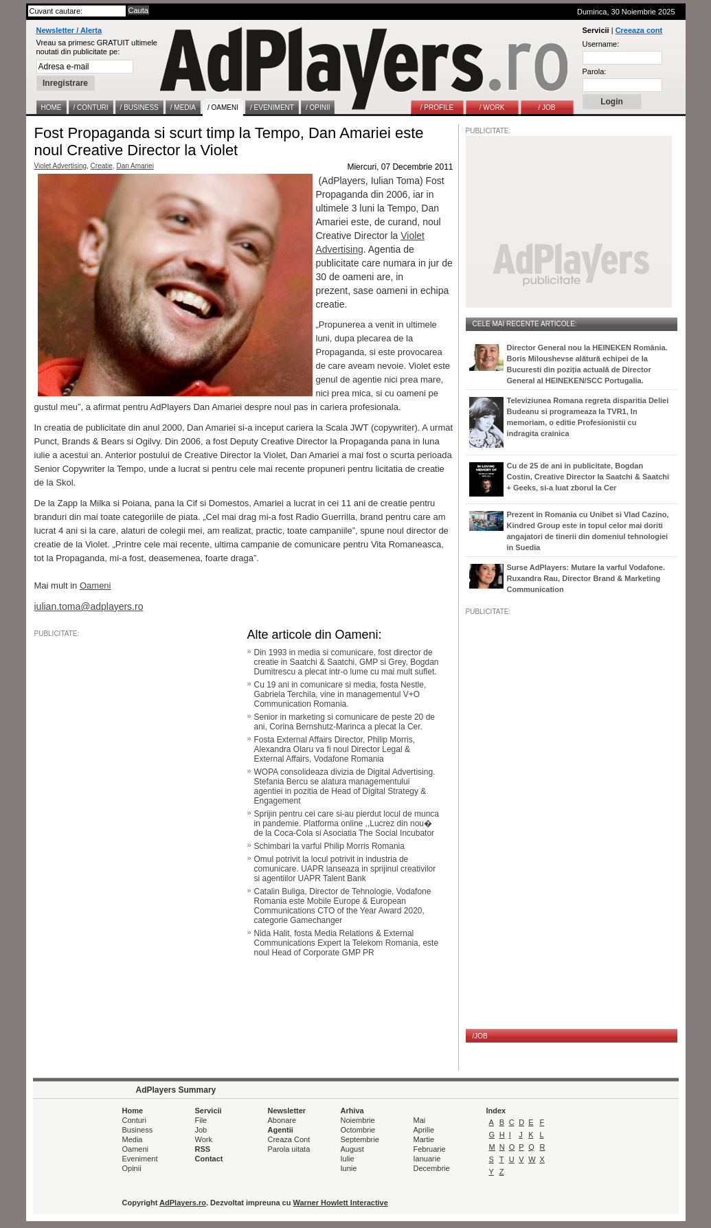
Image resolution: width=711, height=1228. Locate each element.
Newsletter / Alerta (69, 30)
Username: (601, 44)
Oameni (135, 1149)
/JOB (480, 1036)
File (201, 1120)
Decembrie (432, 1168)
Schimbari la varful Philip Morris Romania (329, 846)
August (352, 1149)
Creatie (102, 166)
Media (132, 1139)
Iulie (347, 1159)
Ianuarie (427, 1159)
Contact (209, 1159)
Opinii (132, 1168)
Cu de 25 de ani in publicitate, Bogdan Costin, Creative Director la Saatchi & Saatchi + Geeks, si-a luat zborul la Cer (588, 477)
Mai (420, 1120)
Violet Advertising (60, 166)
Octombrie (358, 1130)
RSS (203, 1149)
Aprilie (424, 1130)
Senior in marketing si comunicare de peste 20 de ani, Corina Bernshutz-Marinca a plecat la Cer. (344, 721)
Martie (424, 1139)
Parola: (595, 71)
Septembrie (360, 1139)
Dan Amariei (134, 166)
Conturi (134, 1120)
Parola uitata (289, 1149)
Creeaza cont (639, 30)
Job (201, 1130)
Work (203, 1139)
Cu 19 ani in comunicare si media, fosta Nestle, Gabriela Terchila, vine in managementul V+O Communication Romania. (340, 694)
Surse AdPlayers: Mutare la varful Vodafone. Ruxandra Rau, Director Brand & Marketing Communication (586, 578)
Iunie (349, 1168)
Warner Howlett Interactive (340, 1202)
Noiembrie (358, 1120)
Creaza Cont (289, 1139)
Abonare (282, 1120)
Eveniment (140, 1159)
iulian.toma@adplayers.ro (89, 606)
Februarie (430, 1149)
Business (137, 1130)
